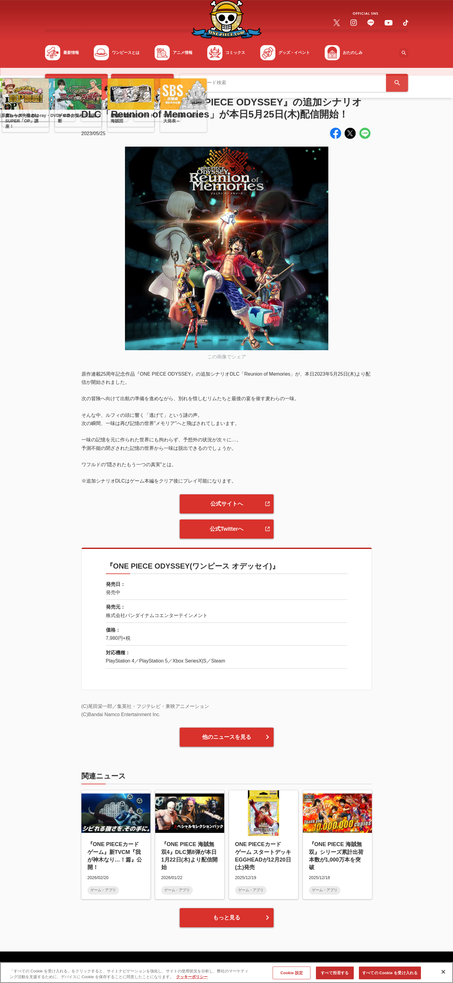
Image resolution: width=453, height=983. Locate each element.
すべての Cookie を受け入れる (390, 975)
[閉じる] (443, 974)
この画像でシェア (226, 356)
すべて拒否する (335, 975)
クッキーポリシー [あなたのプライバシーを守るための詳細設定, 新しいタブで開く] (192, 979)
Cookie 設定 (292, 975)
